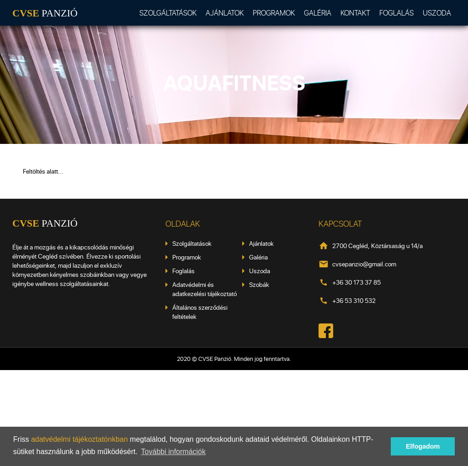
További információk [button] (173, 451)
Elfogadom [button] (423, 446)
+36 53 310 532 (354, 300)
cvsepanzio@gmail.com (364, 263)
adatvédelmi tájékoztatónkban (79, 439)
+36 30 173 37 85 (356, 282)
